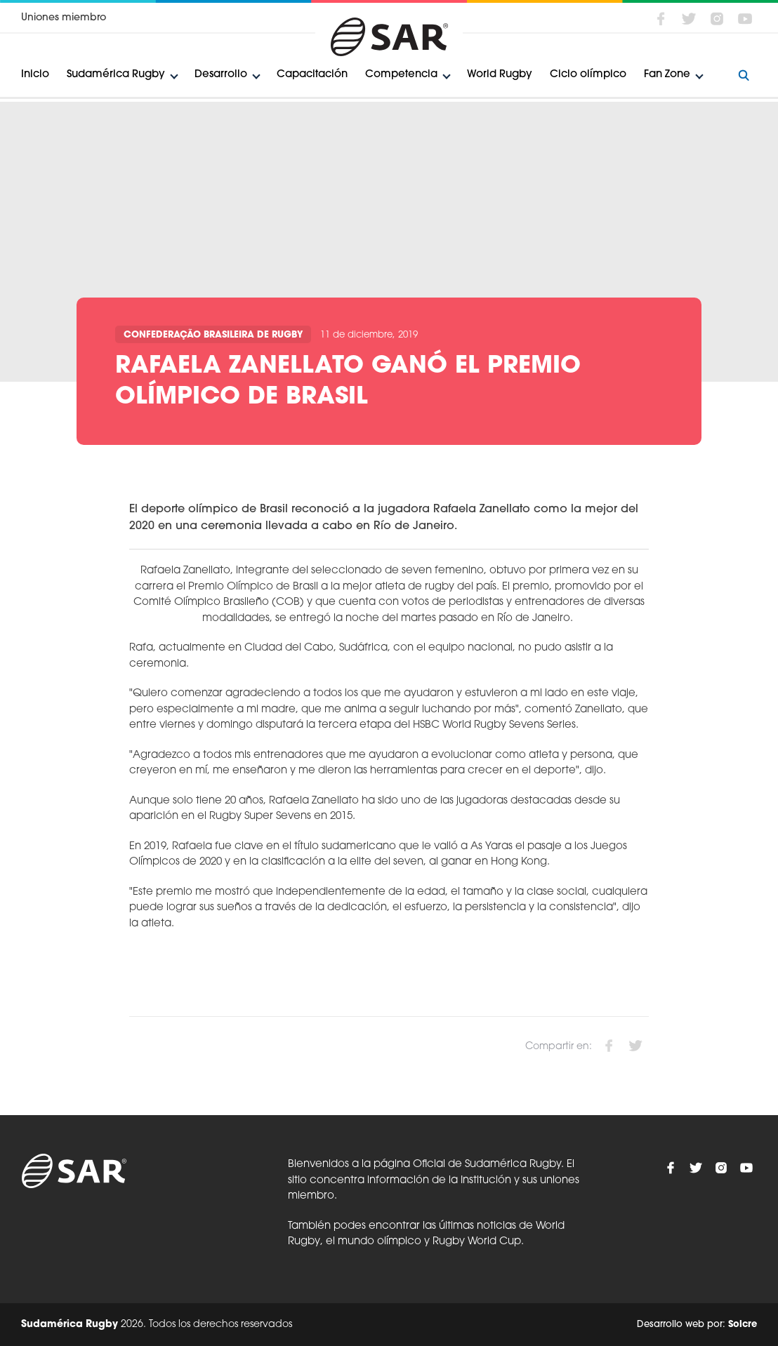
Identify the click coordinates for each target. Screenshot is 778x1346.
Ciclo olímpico (588, 74)
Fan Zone (667, 74)
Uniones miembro (63, 18)
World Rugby (499, 74)
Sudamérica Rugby (116, 74)
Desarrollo (220, 74)
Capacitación (312, 74)
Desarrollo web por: (697, 1324)
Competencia (401, 74)
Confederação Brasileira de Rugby (213, 335)
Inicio (35, 74)
